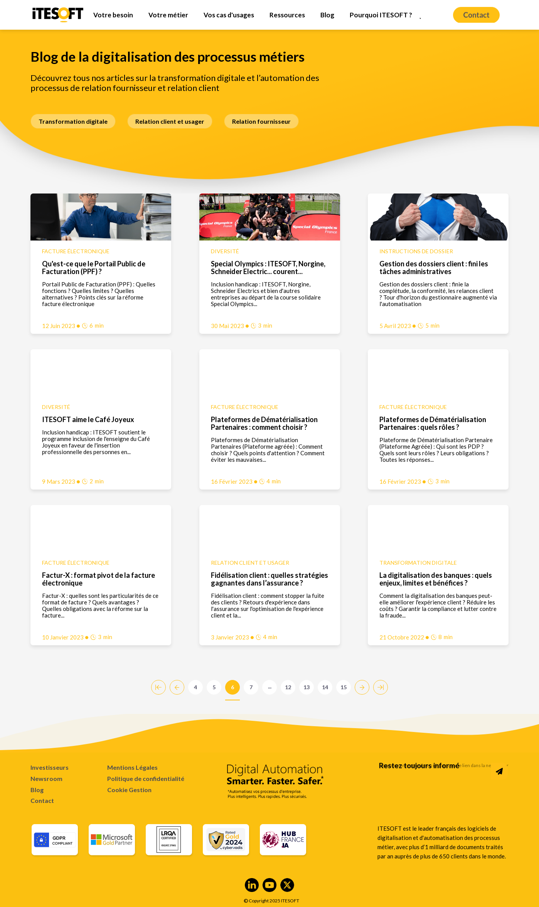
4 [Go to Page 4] (195, 687)
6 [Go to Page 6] (232, 687)
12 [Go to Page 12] (288, 687)
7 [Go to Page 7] (251, 687)
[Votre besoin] (113, 15)
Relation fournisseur (261, 121)
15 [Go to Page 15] (343, 687)
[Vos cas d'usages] (229, 15)
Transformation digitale (73, 121)
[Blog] (327, 15)
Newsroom (46, 778)
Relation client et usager (169, 121)
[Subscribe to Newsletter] (499, 771)
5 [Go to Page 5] (214, 687)
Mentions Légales (132, 767)
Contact (42, 800)
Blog (37, 789)
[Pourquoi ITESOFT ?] (381, 15)
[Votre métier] (168, 15)
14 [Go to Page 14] (325, 687)
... (269, 686)
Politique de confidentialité (145, 778)
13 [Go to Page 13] (306, 687)
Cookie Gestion (129, 789)
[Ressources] (287, 15)
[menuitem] (113, 15)
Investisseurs (49, 767)
